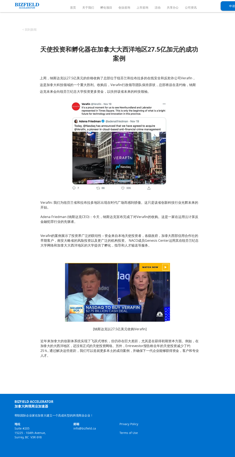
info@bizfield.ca (84, 428)
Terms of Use (128, 433)
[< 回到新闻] (29, 29)
